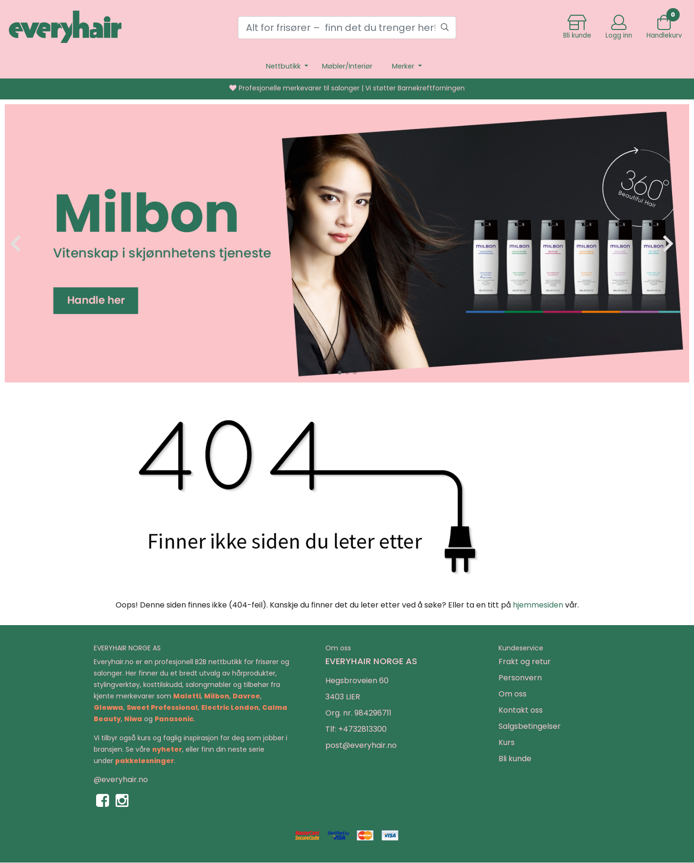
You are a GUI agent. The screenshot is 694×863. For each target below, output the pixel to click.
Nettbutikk (284, 66)
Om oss (513, 693)
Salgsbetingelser (530, 726)
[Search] (347, 27)
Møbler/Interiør (347, 66)
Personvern (520, 677)
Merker (404, 66)
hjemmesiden (538, 604)
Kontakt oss (521, 710)
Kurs (507, 742)
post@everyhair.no (361, 745)
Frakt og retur (525, 661)
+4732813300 (362, 729)
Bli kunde (515, 758)
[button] (340, 372)
